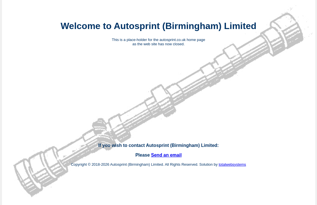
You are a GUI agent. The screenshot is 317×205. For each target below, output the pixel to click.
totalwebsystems (232, 164)
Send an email (166, 155)
